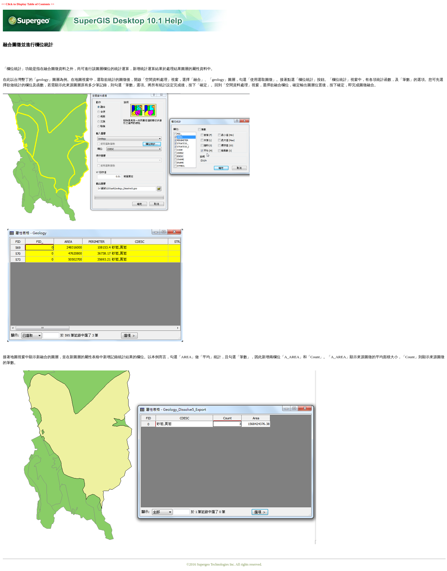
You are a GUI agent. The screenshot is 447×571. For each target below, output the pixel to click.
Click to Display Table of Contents (28, 4)
